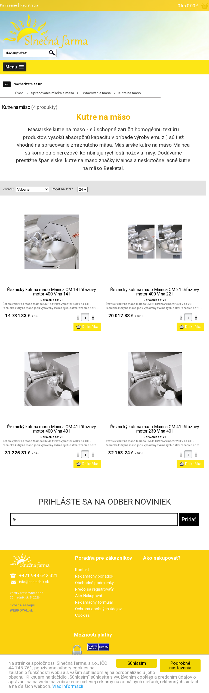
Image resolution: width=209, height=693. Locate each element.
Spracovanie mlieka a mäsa (52, 93)
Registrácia (29, 5)
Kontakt (82, 569)
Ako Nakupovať (88, 595)
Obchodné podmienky (94, 582)
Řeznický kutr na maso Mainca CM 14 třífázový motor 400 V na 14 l (51, 292)
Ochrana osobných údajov (98, 608)
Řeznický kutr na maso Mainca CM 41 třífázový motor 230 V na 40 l (154, 429)
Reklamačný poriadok (94, 576)
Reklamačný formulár (94, 602)
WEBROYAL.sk (21, 610)
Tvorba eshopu (22, 605)
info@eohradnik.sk (34, 582)
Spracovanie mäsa (96, 93)
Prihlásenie (8, 5)
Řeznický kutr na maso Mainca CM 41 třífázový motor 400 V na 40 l (51, 429)
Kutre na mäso (129, 93)
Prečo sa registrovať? (94, 589)
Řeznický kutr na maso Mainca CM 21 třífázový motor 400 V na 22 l (154, 292)
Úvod (19, 93)
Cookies (82, 615)
